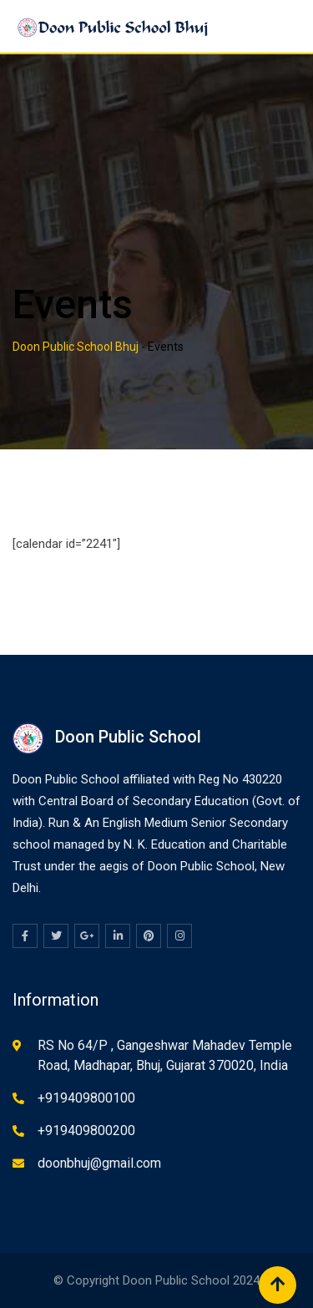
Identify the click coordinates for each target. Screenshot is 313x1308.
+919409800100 (86, 1098)
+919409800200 (86, 1130)
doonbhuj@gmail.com (99, 1163)
